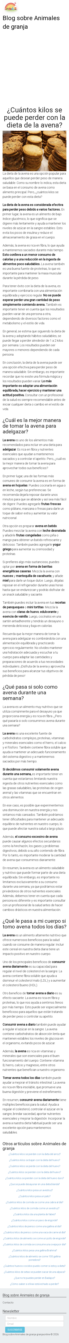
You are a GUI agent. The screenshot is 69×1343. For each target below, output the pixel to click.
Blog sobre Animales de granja (31, 22)
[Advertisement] (34, 67)
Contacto (8, 1302)
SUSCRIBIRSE (14, 1329)
